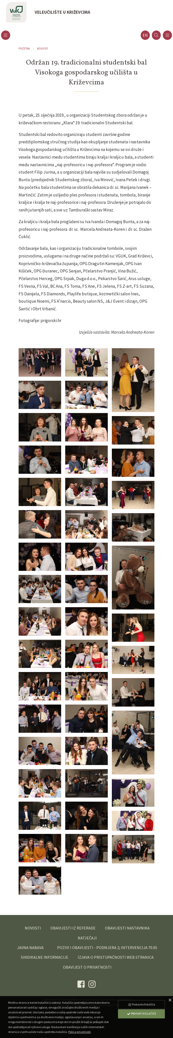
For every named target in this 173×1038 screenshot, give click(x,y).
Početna (24, 48)
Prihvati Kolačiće (141, 1013)
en (145, 35)
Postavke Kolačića (141, 1004)
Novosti (42, 48)
